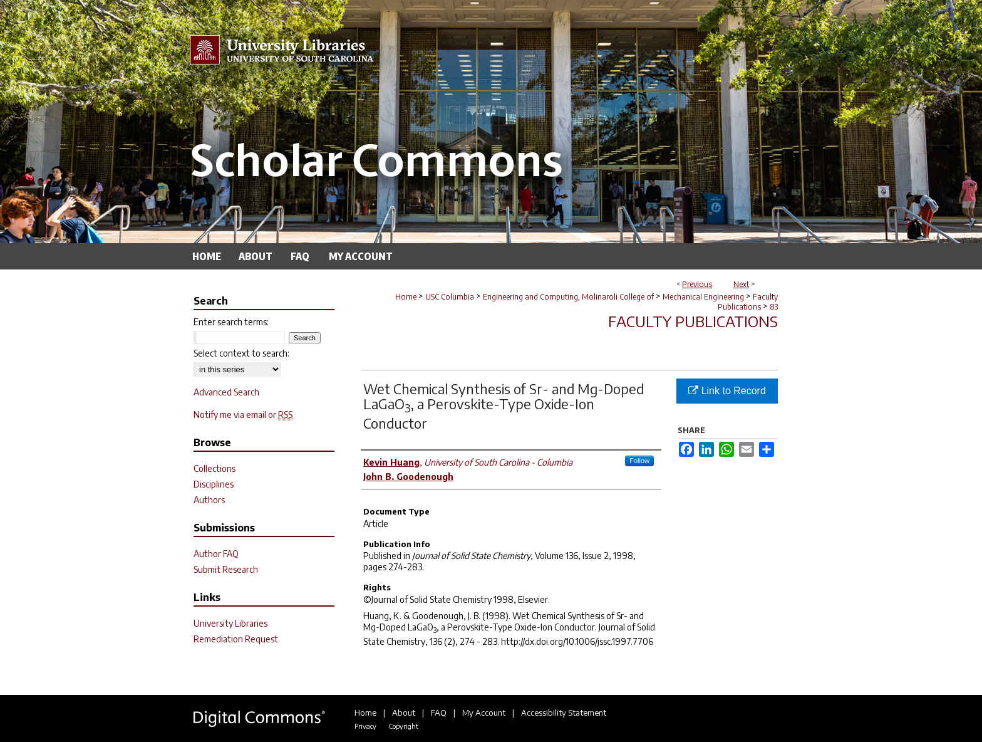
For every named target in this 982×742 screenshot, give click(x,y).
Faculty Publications (748, 301)
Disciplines (214, 484)
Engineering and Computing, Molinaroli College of (568, 296)
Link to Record (727, 390)
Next (741, 284)
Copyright (403, 726)
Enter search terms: (231, 321)
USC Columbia (449, 296)
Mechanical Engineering (703, 296)
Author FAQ (216, 553)
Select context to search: (241, 353)
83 (774, 306)
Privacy (365, 726)
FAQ (439, 713)
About (403, 713)
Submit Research (226, 569)
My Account (483, 713)
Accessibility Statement (563, 713)
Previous (697, 284)
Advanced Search (226, 392)
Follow (639, 460)
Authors (209, 499)
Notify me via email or (243, 414)
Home (405, 296)
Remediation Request (236, 639)
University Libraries (230, 623)
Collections (214, 468)
